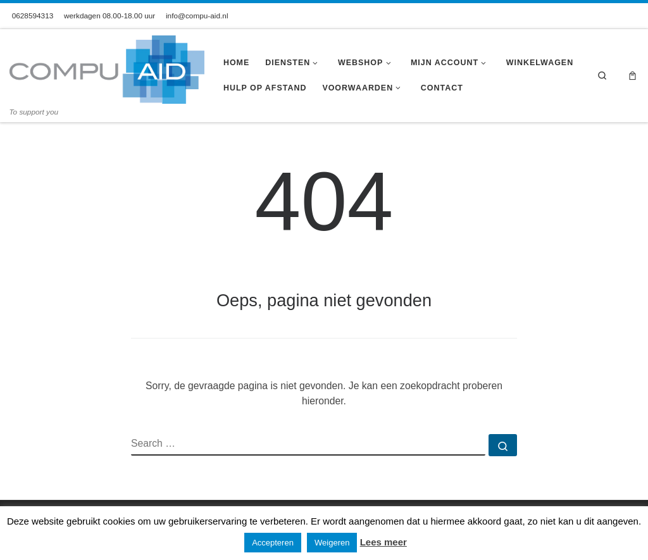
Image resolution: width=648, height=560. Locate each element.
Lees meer (383, 542)
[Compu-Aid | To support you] (106, 68)
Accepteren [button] (273, 542)
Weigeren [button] (332, 542)
